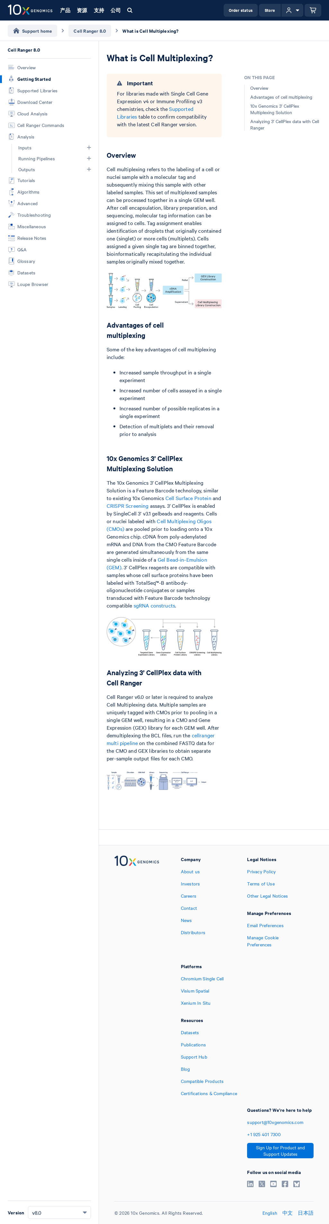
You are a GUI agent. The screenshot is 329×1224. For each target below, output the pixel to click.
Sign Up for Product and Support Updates (280, 1150)
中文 (287, 1213)
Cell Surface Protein (188, 497)
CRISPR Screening (127, 505)
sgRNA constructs (154, 605)
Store (270, 10)
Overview (259, 88)
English (269, 1213)
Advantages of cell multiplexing (281, 97)
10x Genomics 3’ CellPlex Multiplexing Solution (274, 109)
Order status (241, 10)
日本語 (306, 1213)
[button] (89, 147)
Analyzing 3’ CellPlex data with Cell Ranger (284, 124)
